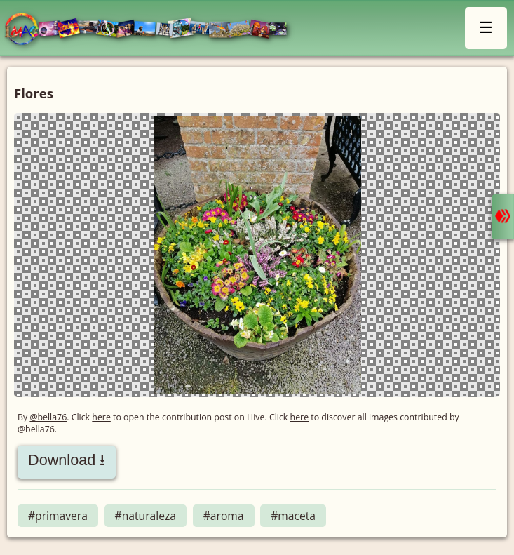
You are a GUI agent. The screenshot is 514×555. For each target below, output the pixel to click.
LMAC (152, 30)
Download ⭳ (66, 460)
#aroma (223, 515)
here (101, 417)
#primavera (58, 515)
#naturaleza (145, 515)
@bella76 (48, 417)
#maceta (293, 515)
